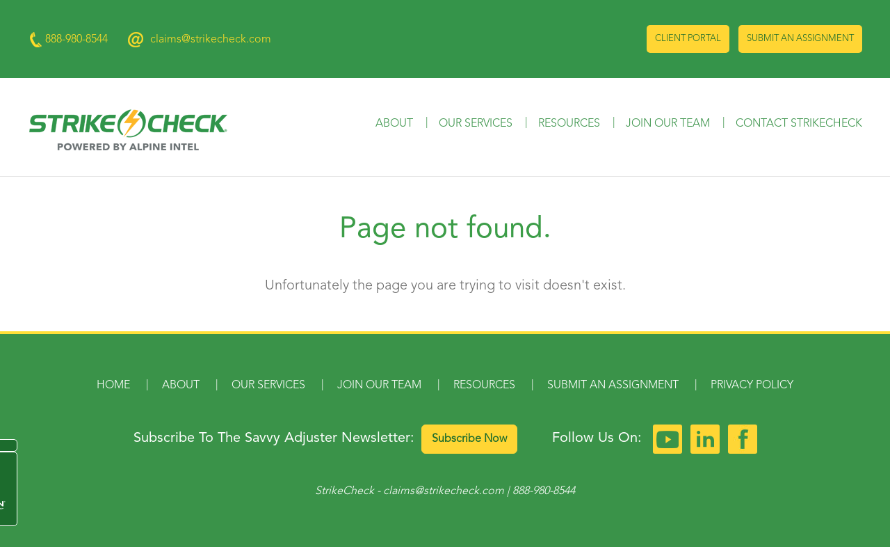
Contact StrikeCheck (799, 123)
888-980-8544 (543, 491)
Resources (569, 123)
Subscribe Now (469, 439)
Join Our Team (668, 123)
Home (113, 385)
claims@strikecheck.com (210, 39)
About (394, 123)
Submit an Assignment (800, 38)
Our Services (475, 123)
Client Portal (688, 38)
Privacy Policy (752, 385)
